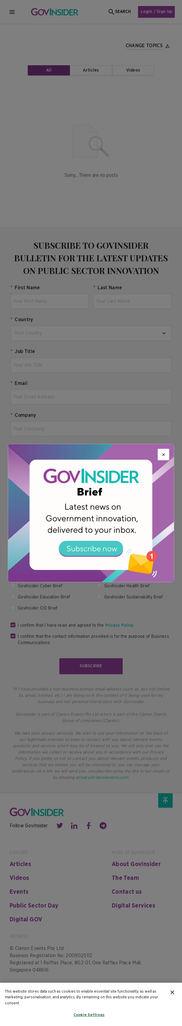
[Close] (163, 454)
